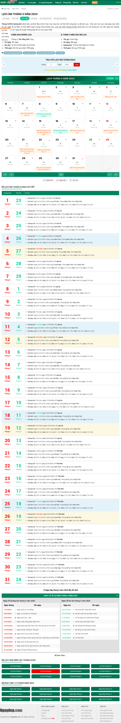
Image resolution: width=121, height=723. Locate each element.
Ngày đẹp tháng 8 (75, 694)
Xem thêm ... (60, 655)
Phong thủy (67, 2)
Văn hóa (84, 2)
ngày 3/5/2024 (47, 223)
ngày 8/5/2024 (46, 287)
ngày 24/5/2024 (48, 489)
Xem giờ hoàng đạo (106, 713)
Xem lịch (4, 30)
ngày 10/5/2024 (48, 312)
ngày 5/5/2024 (48, 249)
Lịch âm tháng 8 (75, 671)
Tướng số (58, 2)
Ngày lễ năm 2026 (67, 721)
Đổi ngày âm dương (60, 18)
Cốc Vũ (57, 198)
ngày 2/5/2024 (48, 211)
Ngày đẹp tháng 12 (105, 699)
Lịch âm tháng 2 (16, 671)
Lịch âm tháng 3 (16, 676)
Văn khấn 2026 (47, 718)
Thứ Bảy (94, 83)
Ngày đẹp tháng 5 (46, 694)
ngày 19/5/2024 (49, 426)
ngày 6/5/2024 (47, 261)
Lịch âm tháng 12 (105, 676)
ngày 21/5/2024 (47, 451)
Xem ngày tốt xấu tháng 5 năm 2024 (60, 70)
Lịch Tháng (24, 18)
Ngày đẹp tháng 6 (46, 699)
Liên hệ (43, 713)
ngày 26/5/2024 (49, 514)
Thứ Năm (60, 83)
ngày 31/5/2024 (48, 577)
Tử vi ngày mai (86, 716)
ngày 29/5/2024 (47, 552)
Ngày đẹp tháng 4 (46, 689)
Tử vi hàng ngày (86, 710)
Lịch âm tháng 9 (75, 676)
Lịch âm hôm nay (67, 710)
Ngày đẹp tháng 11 (105, 694)
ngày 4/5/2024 (47, 236)
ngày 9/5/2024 (48, 299)
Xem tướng (5, 37)
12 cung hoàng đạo (46, 2)
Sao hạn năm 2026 (106, 718)
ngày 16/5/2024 (48, 388)
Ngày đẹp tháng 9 (75, 699)
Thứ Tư (43, 83)
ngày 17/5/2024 (48, 400)
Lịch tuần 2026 (66, 713)
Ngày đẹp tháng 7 (75, 689)
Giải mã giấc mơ (105, 721)
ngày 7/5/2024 (47, 274)
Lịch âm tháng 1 (16, 666)
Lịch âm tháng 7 (75, 666)
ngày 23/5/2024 (48, 476)
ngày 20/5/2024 (48, 438)
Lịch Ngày (6, 18)
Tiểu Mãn (59, 451)
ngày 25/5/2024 (48, 501)
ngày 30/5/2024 (48, 565)
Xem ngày (5, 33)
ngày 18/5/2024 (48, 413)
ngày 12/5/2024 (49, 337)
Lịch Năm (34, 18)
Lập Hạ (59, 249)
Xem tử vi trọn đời (87, 718)
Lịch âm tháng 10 (105, 666)
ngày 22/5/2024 (47, 463)
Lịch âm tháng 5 (45, 671)
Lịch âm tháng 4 (45, 666)
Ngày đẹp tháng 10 (105, 689)
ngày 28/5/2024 (47, 539)
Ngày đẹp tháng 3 (16, 699)
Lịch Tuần (15, 18)
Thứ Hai (10, 83)
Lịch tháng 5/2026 (67, 716)
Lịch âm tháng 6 (45, 676)
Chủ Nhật (110, 83)
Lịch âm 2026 (66, 718)
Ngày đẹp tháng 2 (16, 694)
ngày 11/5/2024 (48, 324)
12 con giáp (32, 2)
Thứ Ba (26, 83)
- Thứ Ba (113, 9)
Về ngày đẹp (45, 710)
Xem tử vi (5, 40)
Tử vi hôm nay (86, 713)
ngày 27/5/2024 (48, 527)
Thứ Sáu (77, 83)
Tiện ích (76, 2)
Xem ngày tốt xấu (45, 18)
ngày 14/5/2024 (47, 362)
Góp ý (43, 716)
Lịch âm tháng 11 (105, 671)
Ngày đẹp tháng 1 (16, 689)
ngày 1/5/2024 (46, 198)
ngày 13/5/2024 (48, 350)
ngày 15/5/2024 (47, 375)
